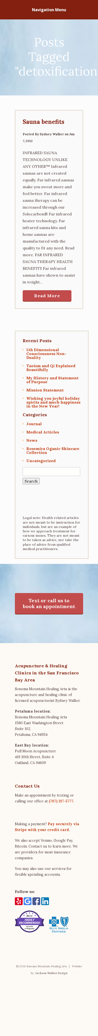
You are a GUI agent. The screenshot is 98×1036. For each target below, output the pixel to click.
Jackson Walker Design (51, 973)
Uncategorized (41, 460)
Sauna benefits (43, 122)
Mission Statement (45, 390)
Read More (47, 295)
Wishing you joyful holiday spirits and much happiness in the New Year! (53, 402)
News (31, 440)
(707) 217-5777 (61, 801)
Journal (34, 423)
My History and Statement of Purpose (52, 379)
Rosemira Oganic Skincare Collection (52, 450)
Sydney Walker (52, 134)
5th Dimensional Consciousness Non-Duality (46, 353)
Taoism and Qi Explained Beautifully (50, 367)
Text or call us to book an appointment (49, 603)
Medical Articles (42, 432)
